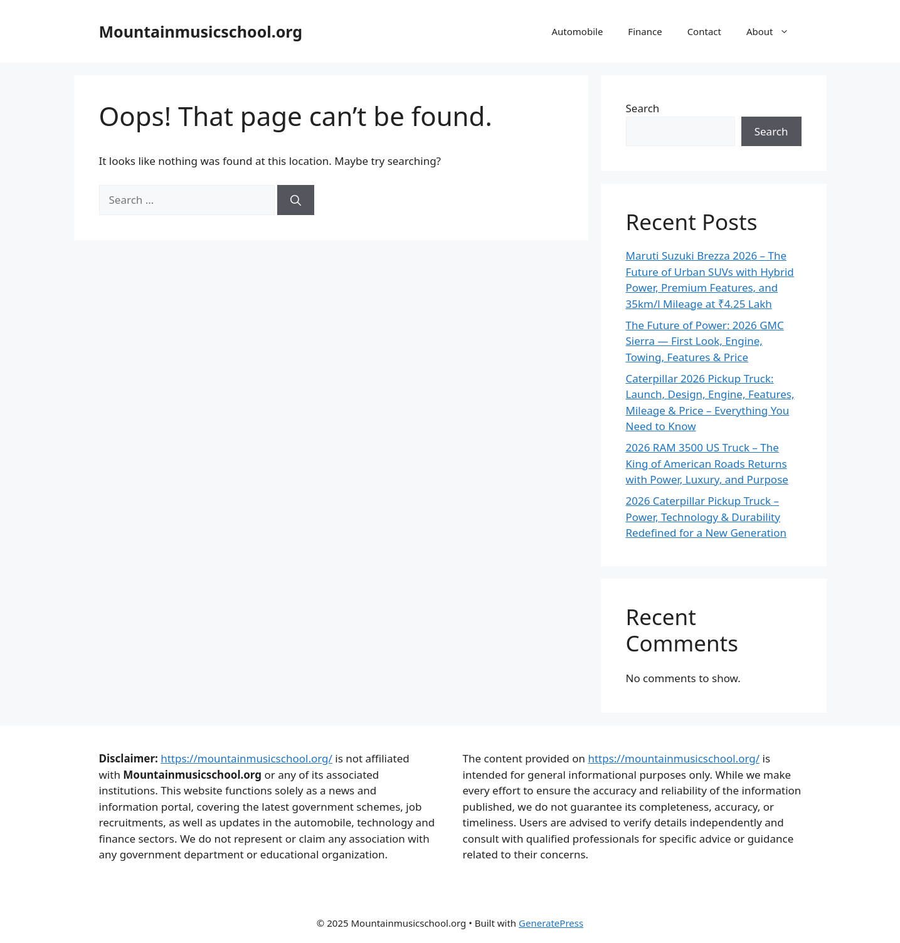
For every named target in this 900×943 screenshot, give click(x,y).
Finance (645, 31)
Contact (704, 31)
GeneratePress (551, 923)
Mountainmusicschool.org (201, 31)
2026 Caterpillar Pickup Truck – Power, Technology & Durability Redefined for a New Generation (706, 516)
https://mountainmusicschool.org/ (246, 758)
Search (643, 108)
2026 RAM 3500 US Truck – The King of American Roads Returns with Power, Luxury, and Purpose (707, 463)
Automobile (577, 31)
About (774, 31)
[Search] (295, 200)
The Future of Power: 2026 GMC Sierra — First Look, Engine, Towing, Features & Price (705, 341)
